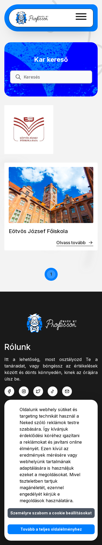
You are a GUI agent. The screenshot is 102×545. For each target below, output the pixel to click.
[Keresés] (55, 77)
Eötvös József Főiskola (38, 231)
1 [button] (51, 274)
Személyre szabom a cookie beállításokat (51, 513)
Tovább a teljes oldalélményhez (51, 529)
